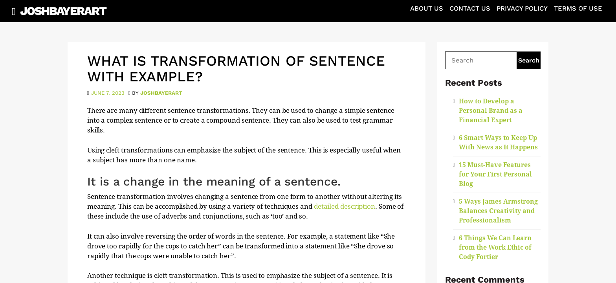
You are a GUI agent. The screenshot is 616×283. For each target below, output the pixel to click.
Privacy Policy (522, 8)
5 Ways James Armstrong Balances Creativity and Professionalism (498, 211)
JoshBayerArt (63, 11)
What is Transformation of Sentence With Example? (236, 69)
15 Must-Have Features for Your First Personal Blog (495, 174)
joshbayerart (161, 93)
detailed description (344, 206)
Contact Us (469, 8)
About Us (426, 8)
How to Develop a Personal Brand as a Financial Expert (490, 110)
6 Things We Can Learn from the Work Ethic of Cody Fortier (495, 247)
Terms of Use (578, 8)
